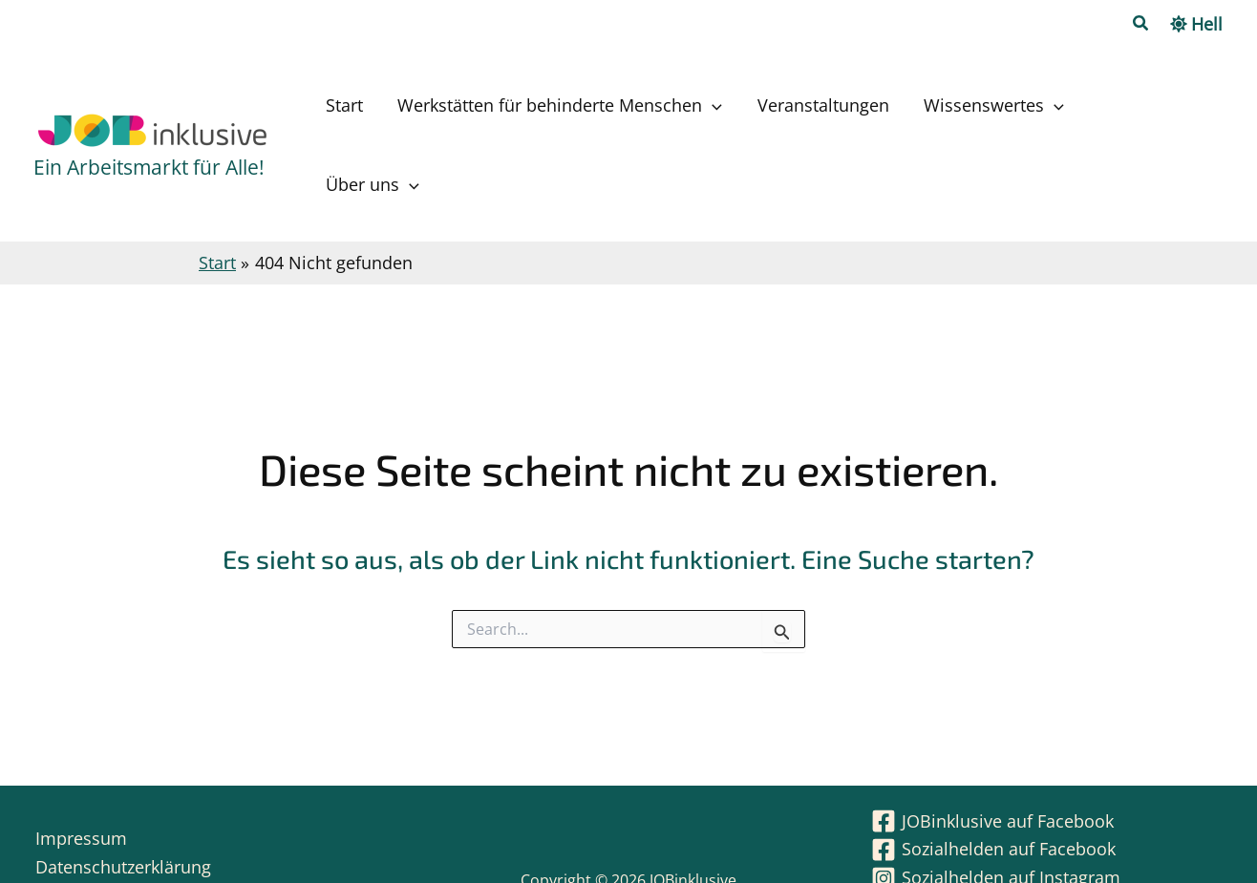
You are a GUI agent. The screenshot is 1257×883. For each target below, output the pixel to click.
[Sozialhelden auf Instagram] (995, 813)
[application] (771, 112)
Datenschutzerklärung (121, 801)
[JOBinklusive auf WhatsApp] (995, 842)
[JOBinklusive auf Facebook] (992, 756)
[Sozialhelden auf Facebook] (993, 784)
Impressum (79, 773)
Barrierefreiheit (94, 830)
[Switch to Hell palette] (1196, 23)
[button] (1141, 23)
